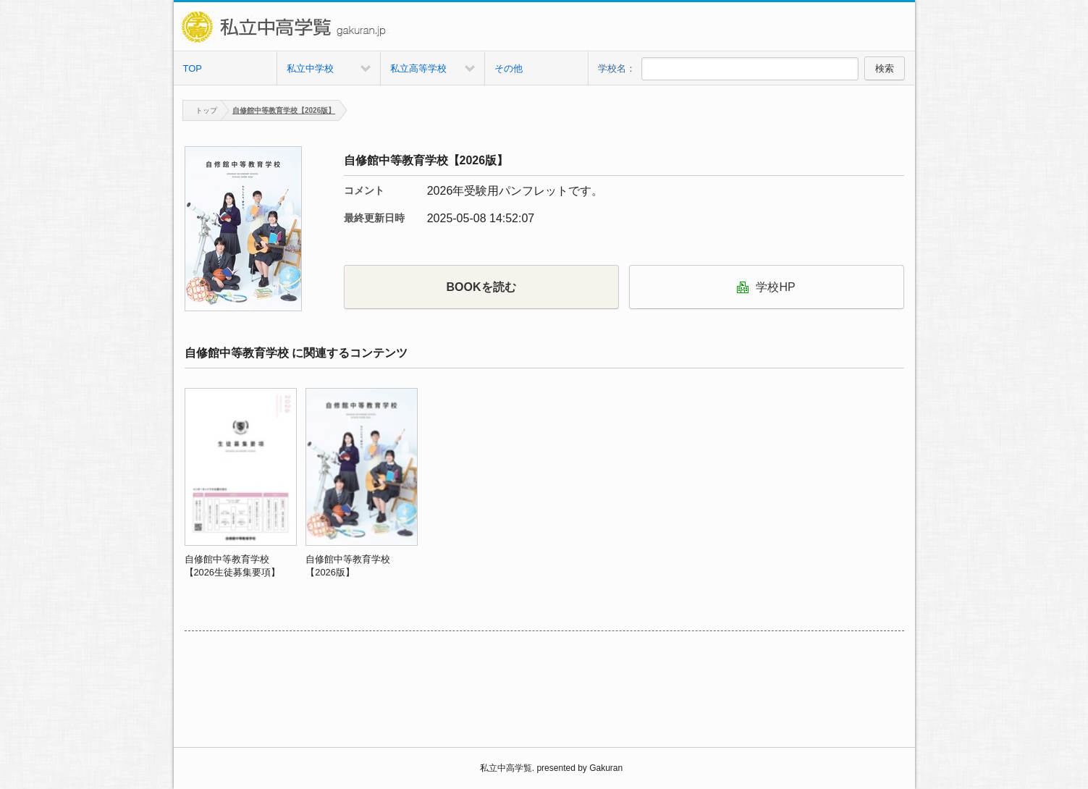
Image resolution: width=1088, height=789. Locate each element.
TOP (193, 68)
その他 (508, 68)
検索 (884, 68)
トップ (199, 110)
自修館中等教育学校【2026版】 (283, 110)
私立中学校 (310, 68)
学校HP (766, 287)
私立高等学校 (418, 68)
